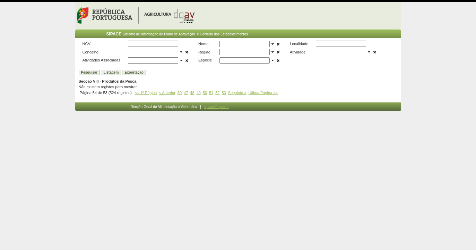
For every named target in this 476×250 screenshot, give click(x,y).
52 (217, 93)
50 (205, 93)
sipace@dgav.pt (216, 107)
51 (211, 93)
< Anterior (167, 93)
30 (180, 93)
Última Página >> (263, 93)
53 (224, 93)
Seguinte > (237, 93)
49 (199, 93)
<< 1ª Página (146, 93)
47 (186, 93)
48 (192, 93)
